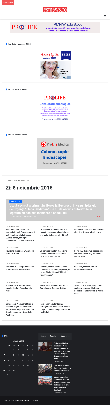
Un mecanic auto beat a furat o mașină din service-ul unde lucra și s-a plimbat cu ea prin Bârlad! (54, 232)
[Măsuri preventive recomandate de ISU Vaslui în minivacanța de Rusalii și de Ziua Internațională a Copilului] (45, 380)
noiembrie (21, 181)
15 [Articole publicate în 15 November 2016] (9, 360)
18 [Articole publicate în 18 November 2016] (23, 360)
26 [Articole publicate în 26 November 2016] (28, 365)
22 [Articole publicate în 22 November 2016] (9, 365)
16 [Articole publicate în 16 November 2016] (14, 360)
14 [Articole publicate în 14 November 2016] (4, 360)
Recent (43, 336)
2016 (15, 181)
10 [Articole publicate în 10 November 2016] (18, 355)
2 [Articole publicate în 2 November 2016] (13, 350)
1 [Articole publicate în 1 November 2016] (8, 350)
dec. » (9, 375)
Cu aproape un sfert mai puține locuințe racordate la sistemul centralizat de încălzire (53, 254)
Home (9, 181)
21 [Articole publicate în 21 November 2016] (4, 365)
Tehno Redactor (16, 216)
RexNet (35, 400)
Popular (53, 336)
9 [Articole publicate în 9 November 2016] (13, 355)
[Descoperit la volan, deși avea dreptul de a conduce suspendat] (45, 368)
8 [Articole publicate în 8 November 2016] (8, 355)
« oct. (4, 375)
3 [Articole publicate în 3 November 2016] (18, 350)
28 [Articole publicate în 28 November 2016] (4, 371)
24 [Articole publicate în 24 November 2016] (18, 365)
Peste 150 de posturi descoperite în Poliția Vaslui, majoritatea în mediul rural (88, 254)
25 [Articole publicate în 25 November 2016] (23, 365)
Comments (65, 336)
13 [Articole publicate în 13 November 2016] (32, 355)
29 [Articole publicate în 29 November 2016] (9, 371)
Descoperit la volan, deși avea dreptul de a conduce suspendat (62, 367)
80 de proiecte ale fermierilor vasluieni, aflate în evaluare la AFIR (19, 288)
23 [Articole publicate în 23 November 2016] (14, 365)
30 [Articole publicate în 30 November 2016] (14, 371)
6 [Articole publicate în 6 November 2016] (32, 350)
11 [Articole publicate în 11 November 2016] (23, 355)
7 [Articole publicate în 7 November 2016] (4, 355)
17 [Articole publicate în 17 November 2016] (18, 360)
